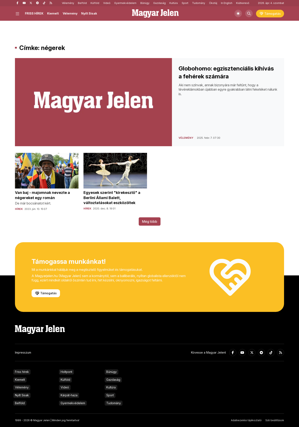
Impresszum (23, 352)
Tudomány (198, 3)
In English (226, 3)
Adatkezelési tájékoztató (246, 420)
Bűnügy (145, 3)
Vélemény (68, 3)
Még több (149, 221)
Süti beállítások (274, 420)
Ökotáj (213, 3)
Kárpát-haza (69, 395)
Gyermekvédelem (125, 3)
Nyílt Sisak (89, 13)
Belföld (82, 3)
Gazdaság (159, 3)
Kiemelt (53, 13)
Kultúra (173, 3)
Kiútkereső (242, 3)
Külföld (95, 3)
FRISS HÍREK (34, 13)
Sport (185, 3)
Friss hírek (22, 371)
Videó (106, 3)
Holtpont (66, 371)
